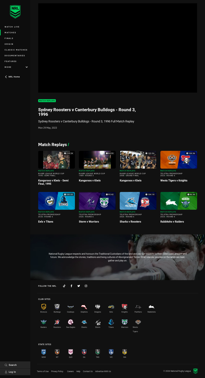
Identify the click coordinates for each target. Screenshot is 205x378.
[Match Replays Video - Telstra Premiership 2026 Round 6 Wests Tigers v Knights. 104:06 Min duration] (178, 168)
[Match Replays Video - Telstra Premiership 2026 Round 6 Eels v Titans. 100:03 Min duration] (56, 209)
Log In (10, 371)
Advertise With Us (103, 371)
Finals (9, 38)
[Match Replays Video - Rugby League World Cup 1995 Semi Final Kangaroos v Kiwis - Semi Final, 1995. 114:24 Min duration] (56, 169)
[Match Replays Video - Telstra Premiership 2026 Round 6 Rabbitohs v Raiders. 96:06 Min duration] (178, 209)
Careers (70, 371)
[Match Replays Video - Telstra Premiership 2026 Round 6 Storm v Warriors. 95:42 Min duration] (97, 209)
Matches (10, 32)
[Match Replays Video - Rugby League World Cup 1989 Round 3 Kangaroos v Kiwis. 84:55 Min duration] (97, 168)
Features (11, 61)
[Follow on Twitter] (78, 286)
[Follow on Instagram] (86, 286)
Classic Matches (16, 50)
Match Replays (47, 101)
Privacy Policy (57, 371)
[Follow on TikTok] (64, 286)
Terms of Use (43, 371)
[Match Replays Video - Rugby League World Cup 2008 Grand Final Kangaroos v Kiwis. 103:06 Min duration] (138, 168)
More (16, 67)
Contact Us (88, 371)
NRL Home (12, 76)
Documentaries (15, 55)
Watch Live (12, 26)
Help (78, 371)
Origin (9, 44)
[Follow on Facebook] (71, 286)
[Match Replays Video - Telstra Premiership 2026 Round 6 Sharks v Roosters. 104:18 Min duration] (138, 209)
